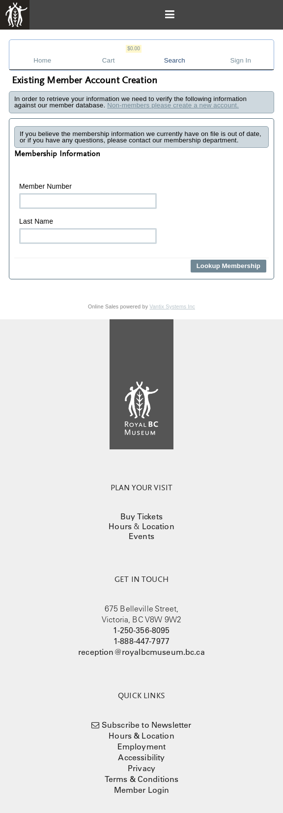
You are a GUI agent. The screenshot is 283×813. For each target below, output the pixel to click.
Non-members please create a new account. (173, 105)
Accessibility (141, 757)
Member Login (142, 790)
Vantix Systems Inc (172, 306)
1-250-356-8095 (141, 630)
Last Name (88, 230)
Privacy (141, 768)
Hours (120, 526)
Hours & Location (141, 736)
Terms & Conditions (142, 779)
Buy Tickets (141, 516)
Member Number (88, 195)
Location (158, 526)
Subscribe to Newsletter (147, 725)
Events (141, 536)
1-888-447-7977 (141, 641)
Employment (141, 746)
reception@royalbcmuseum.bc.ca (141, 652)
